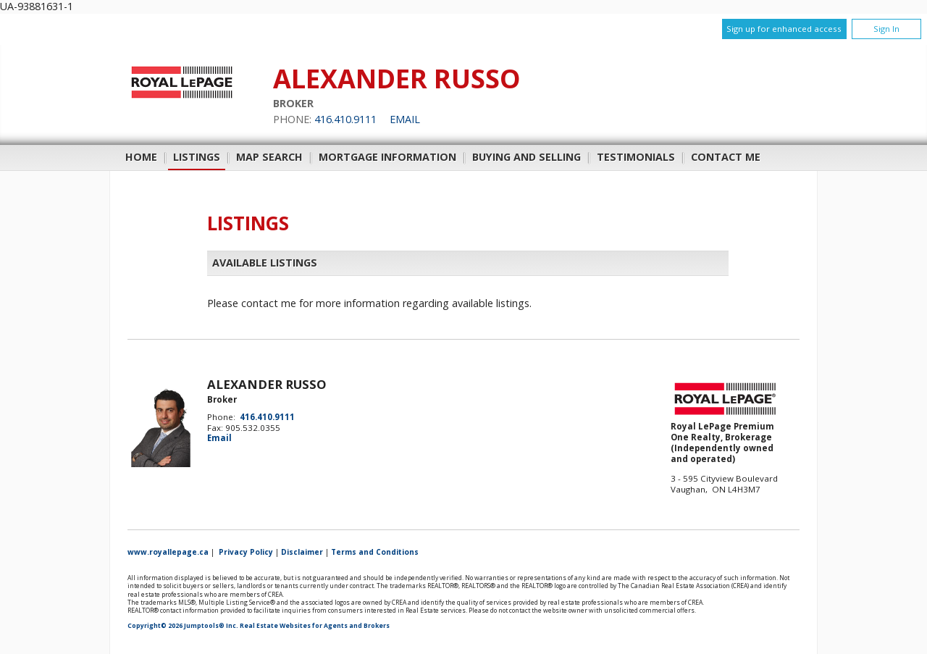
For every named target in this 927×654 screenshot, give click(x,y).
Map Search (269, 157)
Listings (196, 157)
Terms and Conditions (375, 552)
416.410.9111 (345, 119)
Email (405, 119)
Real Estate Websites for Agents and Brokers (315, 625)
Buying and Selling (526, 157)
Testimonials (636, 157)
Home (141, 157)
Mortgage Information (387, 157)
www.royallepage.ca (168, 552)
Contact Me (725, 157)
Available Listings (264, 263)
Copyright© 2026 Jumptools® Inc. (182, 625)
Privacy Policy (246, 552)
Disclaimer (302, 552)
